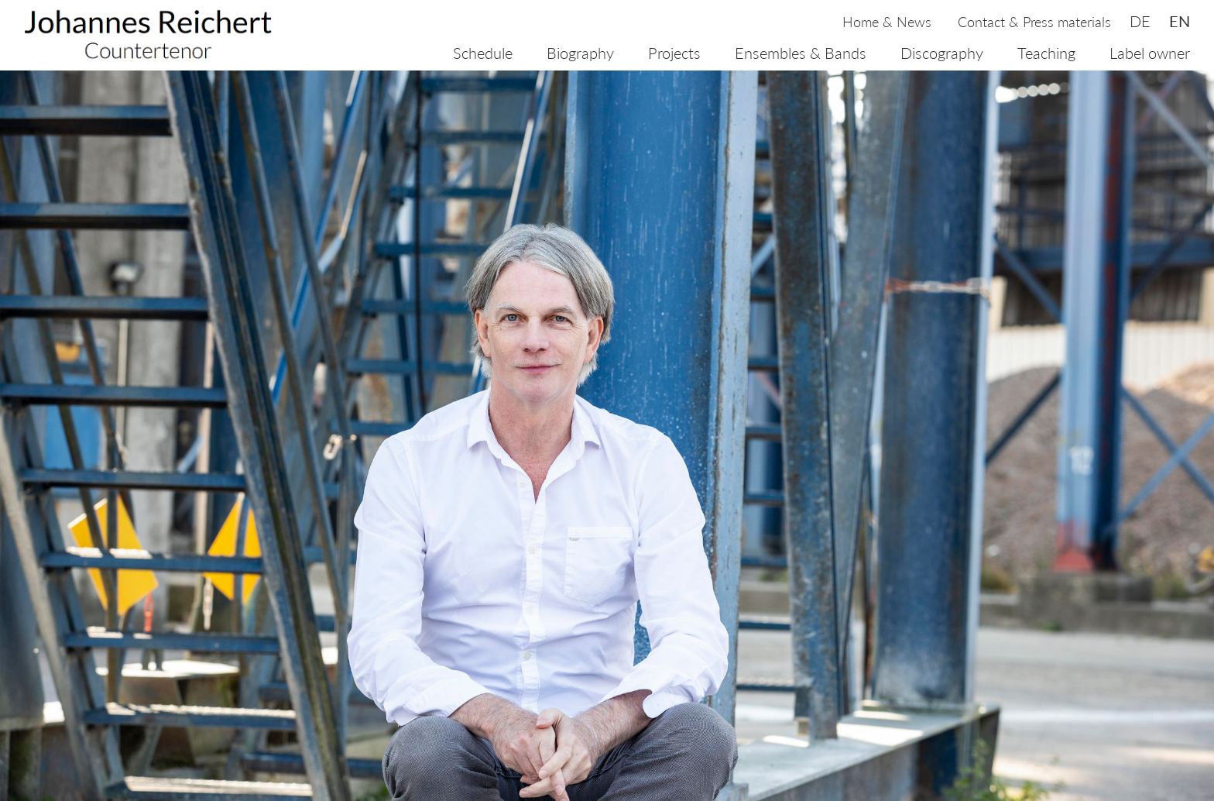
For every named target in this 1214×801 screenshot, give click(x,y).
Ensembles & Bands (800, 52)
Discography (941, 52)
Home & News (886, 21)
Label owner (1149, 52)
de (1140, 21)
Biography (580, 52)
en (1179, 21)
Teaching (1046, 52)
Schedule (483, 52)
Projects (674, 52)
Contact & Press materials (1034, 21)
